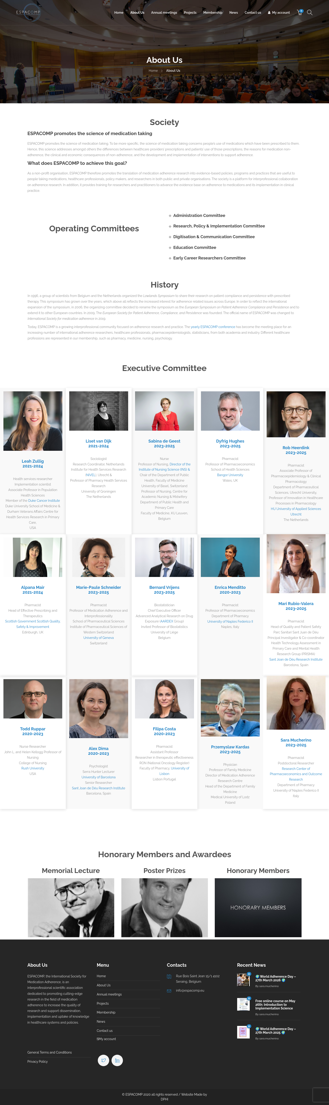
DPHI (164, 1099)
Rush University (32, 768)
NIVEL (90, 475)
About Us (137, 12)
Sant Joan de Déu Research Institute (296, 659)
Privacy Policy (37, 1061)
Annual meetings (164, 12)
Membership (213, 12)
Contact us (253, 12)
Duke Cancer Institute (44, 500)
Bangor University (230, 475)
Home (118, 12)
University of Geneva (98, 638)
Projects (190, 12)
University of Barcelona (99, 777)
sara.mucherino (269, 986)
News (233, 12)
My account (281, 12)
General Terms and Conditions (49, 1052)
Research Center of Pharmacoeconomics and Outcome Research (296, 774)
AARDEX (166, 621)
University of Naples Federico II (230, 621)
